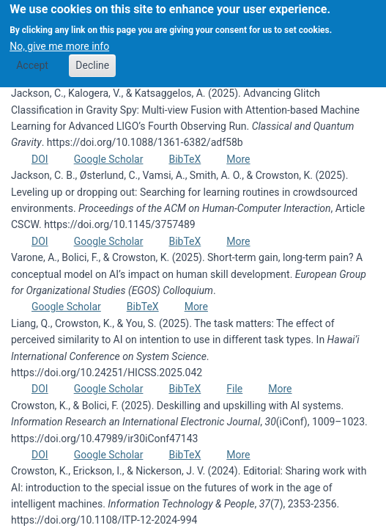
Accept (32, 59)
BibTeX (184, 159)
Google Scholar (109, 159)
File (234, 389)
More (238, 159)
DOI (39, 159)
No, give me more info (59, 39)
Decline (92, 59)
